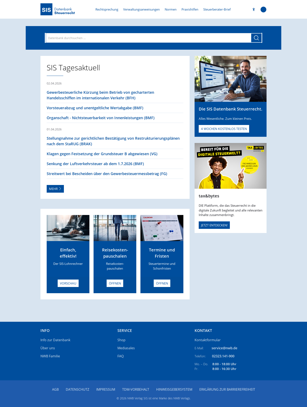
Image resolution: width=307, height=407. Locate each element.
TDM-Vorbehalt (135, 389)
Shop (121, 340)
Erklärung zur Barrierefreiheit (227, 389)
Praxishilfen (190, 9)
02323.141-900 (223, 356)
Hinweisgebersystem (174, 389)
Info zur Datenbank (55, 340)
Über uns (47, 348)
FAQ (120, 356)
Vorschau (68, 283)
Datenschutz (77, 389)
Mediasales (126, 348)
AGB (55, 389)
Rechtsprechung (106, 9)
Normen (171, 9)
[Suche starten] (256, 38)
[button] (254, 9)
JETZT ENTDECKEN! (214, 225)
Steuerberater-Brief (217, 9)
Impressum (105, 389)
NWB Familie (50, 356)
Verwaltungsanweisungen (141, 9)
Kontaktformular (208, 340)
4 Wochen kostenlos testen (224, 129)
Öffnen (115, 283)
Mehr (55, 189)
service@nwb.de (224, 348)
